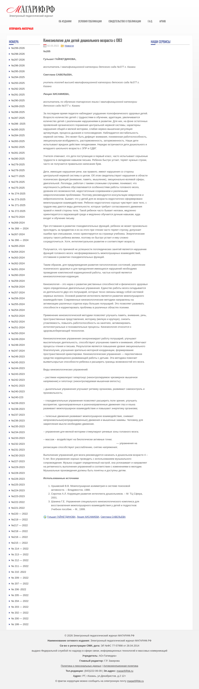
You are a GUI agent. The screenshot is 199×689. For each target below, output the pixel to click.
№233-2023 (18, 438)
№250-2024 (18, 333)
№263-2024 (18, 257)
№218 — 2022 (19, 531)
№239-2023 (18, 403)
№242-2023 (18, 379)
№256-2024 (18, 298)
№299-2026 (18, 48)
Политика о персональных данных (81, 665)
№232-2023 (18, 443)
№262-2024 (18, 263)
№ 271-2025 (18, 205)
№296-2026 (18, 65)
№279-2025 (18, 164)
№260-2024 (18, 275)
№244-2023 (18, 368)
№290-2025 (18, 100)
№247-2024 (18, 350)
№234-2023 (18, 432)
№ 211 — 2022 (19, 566)
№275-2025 (18, 187)
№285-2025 (18, 129)
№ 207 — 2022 (19, 583)
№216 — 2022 (19, 537)
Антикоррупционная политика (120, 665)
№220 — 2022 (19, 513)
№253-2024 (18, 315)
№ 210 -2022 (18, 571)
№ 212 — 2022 (19, 560)
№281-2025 (18, 152)
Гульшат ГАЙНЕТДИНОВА (61, 517)
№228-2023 (18, 472)
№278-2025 (18, 170)
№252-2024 (18, 321)
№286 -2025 (18, 123)
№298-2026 (18, 53)
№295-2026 (18, 71)
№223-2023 (18, 496)
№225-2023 (18, 484)
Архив (162, 21)
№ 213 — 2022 (19, 554)
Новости (69, 45)
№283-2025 (18, 141)
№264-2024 (18, 251)
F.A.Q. (150, 21)
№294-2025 (18, 77)
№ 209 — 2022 (19, 577)
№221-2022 (18, 507)
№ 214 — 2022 (19, 548)
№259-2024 (18, 280)
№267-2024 (18, 234)
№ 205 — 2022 (19, 595)
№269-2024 (18, 222)
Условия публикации (90, 21)
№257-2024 (18, 292)
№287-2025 (18, 117)
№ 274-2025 (18, 193)
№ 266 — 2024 (19, 240)
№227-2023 (18, 461)
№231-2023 (18, 449)
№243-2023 (18, 374)
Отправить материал (21, 28)
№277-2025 (18, 176)
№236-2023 (18, 420)
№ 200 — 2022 (19, 618)
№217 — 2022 (19, 525)
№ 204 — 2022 (19, 601)
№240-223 (17, 397)
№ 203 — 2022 (19, 606)
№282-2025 (18, 147)
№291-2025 (18, 94)
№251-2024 (18, 327)
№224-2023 (18, 490)
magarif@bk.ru (125, 670)
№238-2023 (18, 408)
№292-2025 (18, 88)
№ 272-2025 (18, 211)
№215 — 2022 (19, 542)
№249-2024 (18, 339)
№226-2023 (18, 478)
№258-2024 (18, 286)
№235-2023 (18, 426)
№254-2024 (18, 310)
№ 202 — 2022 (19, 612)
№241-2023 (18, 385)
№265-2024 (18, 245)
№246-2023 (18, 356)
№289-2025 (18, 106)
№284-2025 (18, 135)
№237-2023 (18, 414)
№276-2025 (18, 181)
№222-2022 (18, 502)
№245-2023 (18, 362)
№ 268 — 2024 (19, 228)
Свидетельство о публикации (124, 21)
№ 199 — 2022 (19, 624)
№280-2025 (18, 158)
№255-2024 (18, 304)
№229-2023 (18, 467)
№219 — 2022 (19, 519)
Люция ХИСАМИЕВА (88, 517)
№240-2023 (18, 391)
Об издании (65, 21)
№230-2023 (18, 455)
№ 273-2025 (18, 199)
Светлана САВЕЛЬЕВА (113, 517)
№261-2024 (18, 269)
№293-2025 (18, 82)
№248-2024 (18, 344)
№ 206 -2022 (18, 589)
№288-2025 (18, 112)
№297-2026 (18, 59)
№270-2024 (18, 216)
